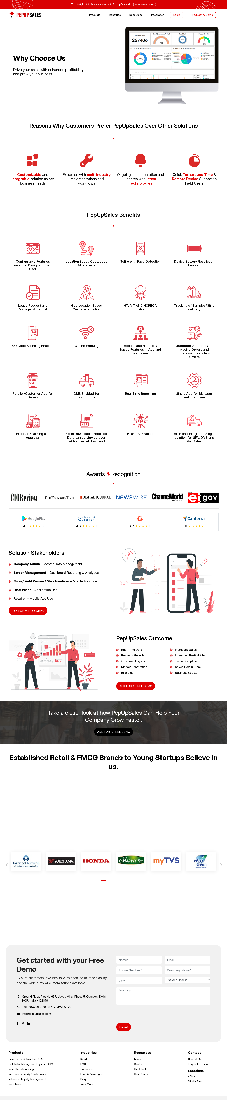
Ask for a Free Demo (28, 610)
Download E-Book (144, 4)
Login (176, 15)
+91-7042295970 (34, 1007)
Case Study (141, 1074)
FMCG (84, 1064)
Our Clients (140, 1069)
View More (15, 1084)
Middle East (195, 1081)
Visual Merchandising (21, 1069)
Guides (138, 1064)
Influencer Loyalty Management (27, 1079)
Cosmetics (86, 1069)
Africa (191, 1076)
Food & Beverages (91, 1074)
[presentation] (143, 1014)
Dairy (83, 1079)
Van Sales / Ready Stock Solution (28, 1074)
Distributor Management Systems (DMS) (32, 1064)
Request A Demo (202, 15)
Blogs (137, 1058)
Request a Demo (198, 1064)
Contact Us (194, 1058)
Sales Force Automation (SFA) (26, 1058)
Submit (123, 1027)
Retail (83, 1058)
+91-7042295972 (59, 1007)
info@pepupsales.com (36, 1014)
